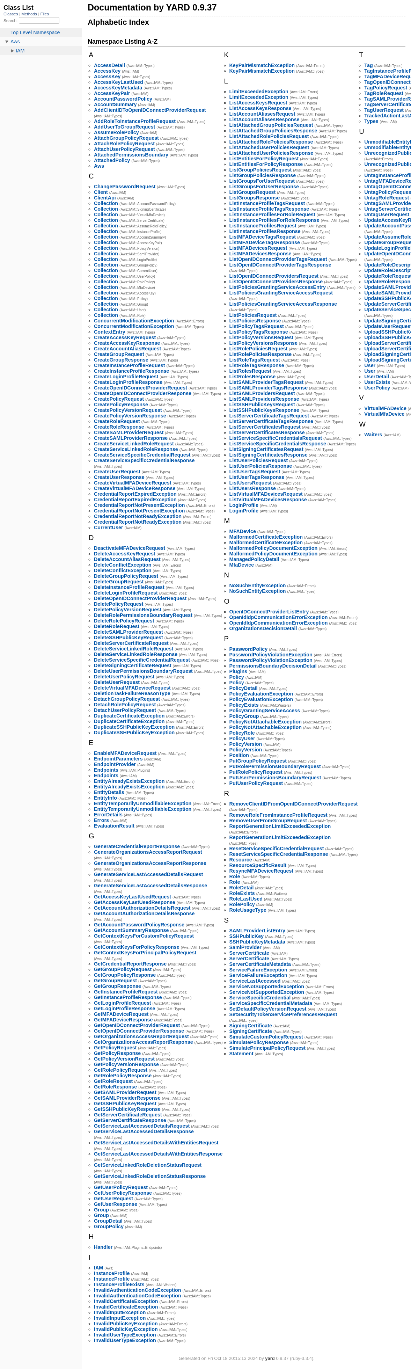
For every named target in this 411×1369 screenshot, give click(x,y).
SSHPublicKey (246, 936)
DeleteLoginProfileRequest (126, 593)
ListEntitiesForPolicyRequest (264, 158)
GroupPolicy (109, 1226)
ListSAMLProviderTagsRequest (266, 382)
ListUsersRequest (250, 483)
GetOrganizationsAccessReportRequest (141, 1036)
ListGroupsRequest (252, 192)
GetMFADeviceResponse (123, 1019)
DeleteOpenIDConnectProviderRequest (140, 598)
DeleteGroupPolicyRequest (126, 576)
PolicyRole (242, 733)
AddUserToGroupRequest (124, 127)
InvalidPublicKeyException (126, 1323)
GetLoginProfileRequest (122, 1003)
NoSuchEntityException (257, 585)
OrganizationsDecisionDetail (263, 628)
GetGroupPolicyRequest (123, 969)
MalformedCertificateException (266, 537)
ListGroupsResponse (254, 198)
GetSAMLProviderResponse (127, 1098)
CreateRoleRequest (117, 421)
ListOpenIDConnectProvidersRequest (274, 276)
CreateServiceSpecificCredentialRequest (142, 455)
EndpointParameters (118, 759)
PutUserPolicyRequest (256, 783)
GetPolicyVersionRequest (124, 1059)
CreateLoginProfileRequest (126, 376)
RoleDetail (241, 887)
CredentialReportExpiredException (135, 494)
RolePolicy (242, 904)
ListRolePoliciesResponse (260, 354)
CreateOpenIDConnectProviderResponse (142, 393)
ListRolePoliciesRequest (258, 348)
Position (239, 755)
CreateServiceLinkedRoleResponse (136, 449)
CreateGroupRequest (119, 354)
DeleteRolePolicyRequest (124, 621)
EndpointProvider (115, 764)
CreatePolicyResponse (121, 404)
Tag (368, 65)
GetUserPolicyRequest (121, 1187)
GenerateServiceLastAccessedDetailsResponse (150, 885)
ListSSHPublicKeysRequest (262, 404)
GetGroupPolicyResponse (125, 975)
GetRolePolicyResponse (123, 1075)
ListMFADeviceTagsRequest (262, 237)
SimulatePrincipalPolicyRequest (267, 1048)
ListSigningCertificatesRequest (266, 449)
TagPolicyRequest (385, 87)
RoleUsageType (247, 910)
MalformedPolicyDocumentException (273, 548)
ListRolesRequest (250, 371)
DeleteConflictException (122, 565)
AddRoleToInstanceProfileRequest (135, 121)
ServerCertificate (249, 953)
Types (371, 121)
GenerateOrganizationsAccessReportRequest (148, 852)
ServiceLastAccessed (255, 981)
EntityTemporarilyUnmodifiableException (142, 803)
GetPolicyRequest (115, 1047)
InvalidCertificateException (126, 1301)
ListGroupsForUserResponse (264, 186)
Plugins (238, 671)
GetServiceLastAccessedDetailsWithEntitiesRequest (156, 1142)
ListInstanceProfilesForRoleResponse (274, 220)
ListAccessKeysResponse (260, 108)
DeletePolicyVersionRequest (127, 609)
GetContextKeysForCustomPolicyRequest (144, 936)
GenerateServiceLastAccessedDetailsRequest (148, 874)
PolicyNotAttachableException (265, 721)
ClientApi (105, 198)
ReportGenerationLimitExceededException (280, 826)
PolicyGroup (244, 716)
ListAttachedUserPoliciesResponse (271, 153)
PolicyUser (242, 738)
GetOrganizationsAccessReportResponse (143, 1042)
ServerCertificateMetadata (260, 964)
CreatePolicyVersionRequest (128, 410)
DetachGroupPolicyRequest (127, 699)
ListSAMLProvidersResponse (264, 399)
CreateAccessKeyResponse (127, 343)
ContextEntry (109, 332)
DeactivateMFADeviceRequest (129, 548)
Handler (103, 1247)
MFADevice (242, 531)
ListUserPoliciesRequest (258, 460)
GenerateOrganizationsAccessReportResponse (150, 863)
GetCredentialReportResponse (130, 964)
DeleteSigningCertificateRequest (132, 665)
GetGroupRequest (115, 980)
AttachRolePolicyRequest (124, 143)
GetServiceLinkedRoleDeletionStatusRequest (147, 1165)
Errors (101, 820)
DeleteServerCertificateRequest (131, 643)
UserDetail (376, 376)
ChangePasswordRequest (124, 186)
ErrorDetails (108, 814)
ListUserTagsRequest (254, 471)
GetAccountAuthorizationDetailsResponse (144, 913)
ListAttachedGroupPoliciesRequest (271, 125)
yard (269, 1358)
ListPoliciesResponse (255, 320)
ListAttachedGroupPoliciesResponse (273, 130)
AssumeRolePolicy (116, 132)
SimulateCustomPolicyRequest (266, 1037)
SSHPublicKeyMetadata (257, 942)
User (369, 365)
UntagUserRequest (386, 214)
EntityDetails (109, 792)
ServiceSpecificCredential (260, 997)
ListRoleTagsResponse (256, 365)
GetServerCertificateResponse (130, 1120)
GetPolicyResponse (117, 1053)
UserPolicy (377, 388)
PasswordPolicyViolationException (271, 654)
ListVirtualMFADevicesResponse (268, 499)
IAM (98, 1267)
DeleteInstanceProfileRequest (129, 587)
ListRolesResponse (252, 376)
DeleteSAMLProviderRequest (128, 632)
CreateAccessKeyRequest (125, 337)
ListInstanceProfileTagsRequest (267, 203)
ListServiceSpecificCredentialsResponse (277, 443)
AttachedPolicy (112, 160)
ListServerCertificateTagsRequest (269, 415)
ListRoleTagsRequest (254, 360)
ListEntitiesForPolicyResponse (266, 164)
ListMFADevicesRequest (258, 248)
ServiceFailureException (258, 970)
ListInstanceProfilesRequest (262, 225)
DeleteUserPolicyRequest (124, 676)
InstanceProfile (112, 1273)
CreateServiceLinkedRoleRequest (134, 443)
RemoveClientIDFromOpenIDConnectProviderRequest (293, 804)
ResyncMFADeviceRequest (261, 871)
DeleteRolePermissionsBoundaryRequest (143, 615)
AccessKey (107, 71)
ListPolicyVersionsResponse (263, 343)
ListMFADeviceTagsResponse (264, 242)
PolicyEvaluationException (261, 694)
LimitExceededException (258, 91)
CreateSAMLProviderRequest (128, 432)
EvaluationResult (114, 826)
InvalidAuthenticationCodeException (137, 1290)
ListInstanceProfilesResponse (265, 231)
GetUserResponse (115, 1204)
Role (234, 876)
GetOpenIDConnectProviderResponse (139, 1031)
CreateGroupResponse (121, 360)
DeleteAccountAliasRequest (127, 559)
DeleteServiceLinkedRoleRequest (133, 648)
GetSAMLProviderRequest (125, 1092)
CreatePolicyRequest (119, 399)
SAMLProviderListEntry (257, 930)
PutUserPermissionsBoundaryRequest (275, 777)
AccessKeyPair (112, 93)
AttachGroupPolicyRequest (126, 138)
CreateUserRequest (117, 471)
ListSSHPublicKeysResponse (264, 410)
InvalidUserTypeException (125, 1335)
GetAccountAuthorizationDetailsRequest (142, 908)
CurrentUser (108, 527)
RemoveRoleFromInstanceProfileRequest (278, 815)
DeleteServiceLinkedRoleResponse (135, 654)
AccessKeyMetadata (118, 87)
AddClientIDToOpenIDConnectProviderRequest (150, 110)
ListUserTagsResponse (257, 477)
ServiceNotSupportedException (266, 986)
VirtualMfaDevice (384, 414)
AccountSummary (115, 104)
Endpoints (106, 770)
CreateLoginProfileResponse (128, 382)
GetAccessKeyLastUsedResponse (134, 902)
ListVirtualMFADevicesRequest (266, 494)
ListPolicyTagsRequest (256, 326)
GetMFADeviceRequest (121, 1014)
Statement (241, 1053)
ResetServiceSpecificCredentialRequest (276, 848)
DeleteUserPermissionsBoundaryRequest (143, 671)
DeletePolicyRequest (118, 604)
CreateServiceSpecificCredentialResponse (144, 460)
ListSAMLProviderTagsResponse (268, 388)
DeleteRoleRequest (116, 626)
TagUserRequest (384, 110)
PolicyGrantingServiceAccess (264, 710)
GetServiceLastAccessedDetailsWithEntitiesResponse (158, 1154)
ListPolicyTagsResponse (258, 332)
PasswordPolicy (248, 649)
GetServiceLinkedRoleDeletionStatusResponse (150, 1176)
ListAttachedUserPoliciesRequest (269, 147)
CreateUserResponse (119, 477)
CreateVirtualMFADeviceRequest (132, 483)
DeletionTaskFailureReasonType (132, 693)
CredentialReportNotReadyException (138, 516)
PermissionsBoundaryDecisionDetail (273, 666)
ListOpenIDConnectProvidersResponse (276, 281)
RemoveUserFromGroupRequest (268, 820)
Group (101, 1210)
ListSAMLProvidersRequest (262, 393)
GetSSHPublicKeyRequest (125, 1103)
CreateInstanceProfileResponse (131, 371)
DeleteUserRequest (117, 682)
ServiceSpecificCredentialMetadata (271, 1003)
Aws (99, 166)
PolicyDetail (243, 688)
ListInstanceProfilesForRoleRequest (272, 214)
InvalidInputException (120, 1312)
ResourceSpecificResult (258, 865)
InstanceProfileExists (119, 1284)
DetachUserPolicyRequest (125, 710)
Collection (106, 203)
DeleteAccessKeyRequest (124, 553)
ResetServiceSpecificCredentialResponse (278, 854)
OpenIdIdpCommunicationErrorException (278, 617)
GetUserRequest (113, 1198)
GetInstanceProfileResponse (128, 997)
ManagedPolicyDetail (254, 559)
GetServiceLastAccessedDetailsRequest (142, 1126)
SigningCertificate (250, 1025)
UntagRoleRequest (386, 198)
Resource (240, 859)
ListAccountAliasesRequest (262, 114)
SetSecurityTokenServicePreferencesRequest (283, 1014)
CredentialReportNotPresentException (139, 505)
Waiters (373, 434)
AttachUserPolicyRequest (124, 149)
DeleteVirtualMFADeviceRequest (132, 688)
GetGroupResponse (117, 986)
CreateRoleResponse (119, 427)
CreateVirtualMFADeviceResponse (134, 488)
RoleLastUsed (246, 899)
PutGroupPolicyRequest (258, 761)
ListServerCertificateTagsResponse (271, 421)
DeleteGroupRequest (119, 581)
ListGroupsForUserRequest (262, 181)
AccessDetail (109, 65)
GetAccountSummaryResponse (131, 930)
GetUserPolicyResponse (123, 1193)
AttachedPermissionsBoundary (131, 155)
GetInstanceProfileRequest (126, 992)
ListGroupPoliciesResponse (262, 175)
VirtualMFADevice (385, 408)
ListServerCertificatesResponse (267, 432)
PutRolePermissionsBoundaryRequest (275, 766)
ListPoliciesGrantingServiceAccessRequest (281, 293)
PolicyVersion (245, 744)
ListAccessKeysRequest (258, 102)
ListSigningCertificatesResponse (268, 455)
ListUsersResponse (252, 488)
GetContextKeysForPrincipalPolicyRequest (145, 952)
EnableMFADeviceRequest (125, 753)
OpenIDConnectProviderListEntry (269, 611)
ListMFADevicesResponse (260, 253)
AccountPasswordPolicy (123, 99)
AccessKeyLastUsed (118, 82)
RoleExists (242, 893)
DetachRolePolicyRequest (125, 704)
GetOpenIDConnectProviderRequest (137, 1025)
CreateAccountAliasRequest (127, 348)
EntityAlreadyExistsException (129, 781)
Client (101, 192)
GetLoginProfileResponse (124, 1008)
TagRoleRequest (383, 93)
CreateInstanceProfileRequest (129, 365)
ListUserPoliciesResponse (260, 466)
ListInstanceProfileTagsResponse (269, 209)
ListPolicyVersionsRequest (261, 337)
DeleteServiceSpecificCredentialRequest (142, 660)
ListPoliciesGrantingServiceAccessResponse (283, 304)
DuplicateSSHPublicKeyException (134, 727)
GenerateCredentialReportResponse (137, 846)
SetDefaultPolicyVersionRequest (268, 1009)
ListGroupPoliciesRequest (260, 170)
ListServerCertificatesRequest (265, 427)
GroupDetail (108, 1221)
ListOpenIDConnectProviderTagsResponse (280, 265)
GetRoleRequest (113, 1081)
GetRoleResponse (115, 1087)
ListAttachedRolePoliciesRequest (269, 136)
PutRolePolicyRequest (256, 772)
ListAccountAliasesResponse (264, 119)
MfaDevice (241, 565)
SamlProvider (245, 947)
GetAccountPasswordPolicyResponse (139, 924)
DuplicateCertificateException (129, 716)
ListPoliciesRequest (253, 315)
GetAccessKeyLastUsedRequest (132, 897)
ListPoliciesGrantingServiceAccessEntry (277, 287)
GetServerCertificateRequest (128, 1114)
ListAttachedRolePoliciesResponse (271, 142)
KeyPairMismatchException (262, 65)
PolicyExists (244, 705)
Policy (236, 677)
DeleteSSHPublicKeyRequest (128, 637)
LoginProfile (243, 505)
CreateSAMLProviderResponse (131, 438)
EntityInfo (105, 798)
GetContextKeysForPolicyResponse (136, 947)
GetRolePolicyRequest (120, 1070)
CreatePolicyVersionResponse (130, 415)
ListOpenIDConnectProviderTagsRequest (278, 259)
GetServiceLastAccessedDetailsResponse (144, 1131)
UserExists (377, 382)
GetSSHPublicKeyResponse (127, 1109)
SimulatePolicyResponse (259, 1042)
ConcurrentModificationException (134, 320)
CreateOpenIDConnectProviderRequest (140, 388)
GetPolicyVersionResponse (126, 1064)
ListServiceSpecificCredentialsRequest (275, 438)
